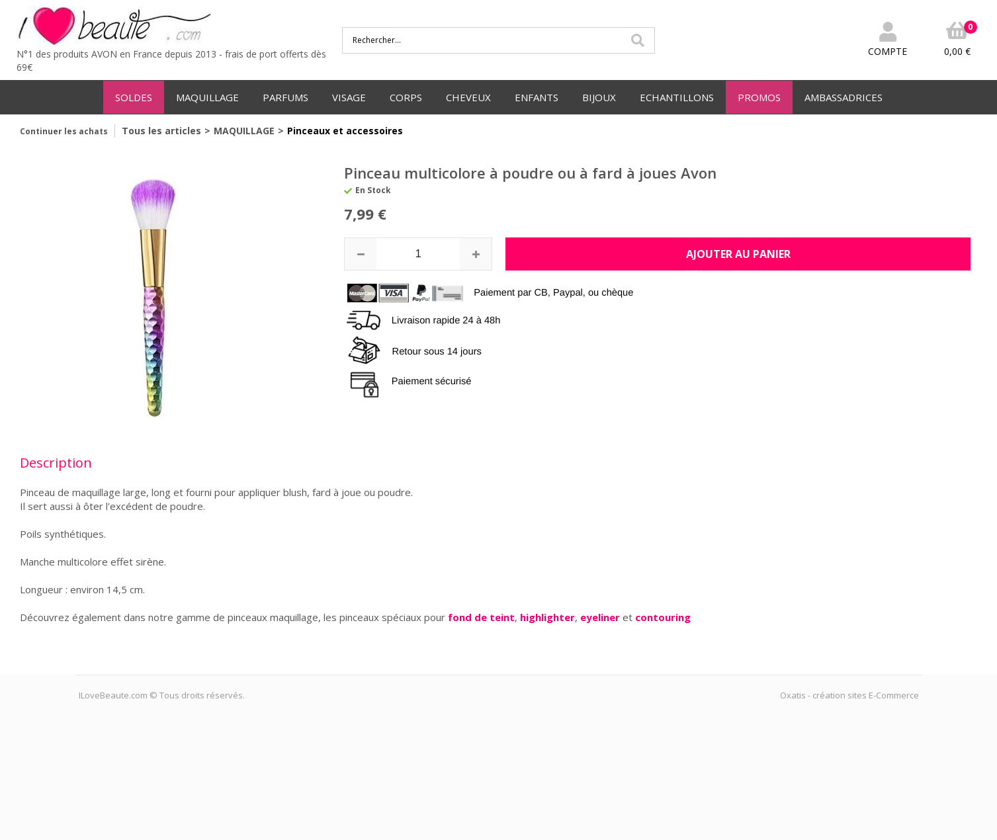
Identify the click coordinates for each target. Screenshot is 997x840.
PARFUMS (285, 97)
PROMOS (759, 97)
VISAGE (349, 97)
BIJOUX (599, 97)
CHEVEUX (468, 97)
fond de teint (481, 617)
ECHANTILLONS (677, 97)
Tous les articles (161, 130)
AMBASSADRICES (843, 97)
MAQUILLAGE (207, 97)
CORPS (406, 97)
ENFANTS (536, 97)
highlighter (547, 617)
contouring (663, 617)
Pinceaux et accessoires (345, 130)
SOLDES (133, 97)
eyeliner (601, 617)
